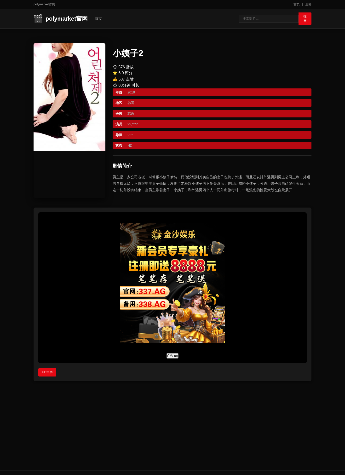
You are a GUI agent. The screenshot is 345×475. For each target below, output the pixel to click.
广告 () (172, 356)
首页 (296, 4)
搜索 (303, 18)
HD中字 (47, 372)
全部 (308, 4)
